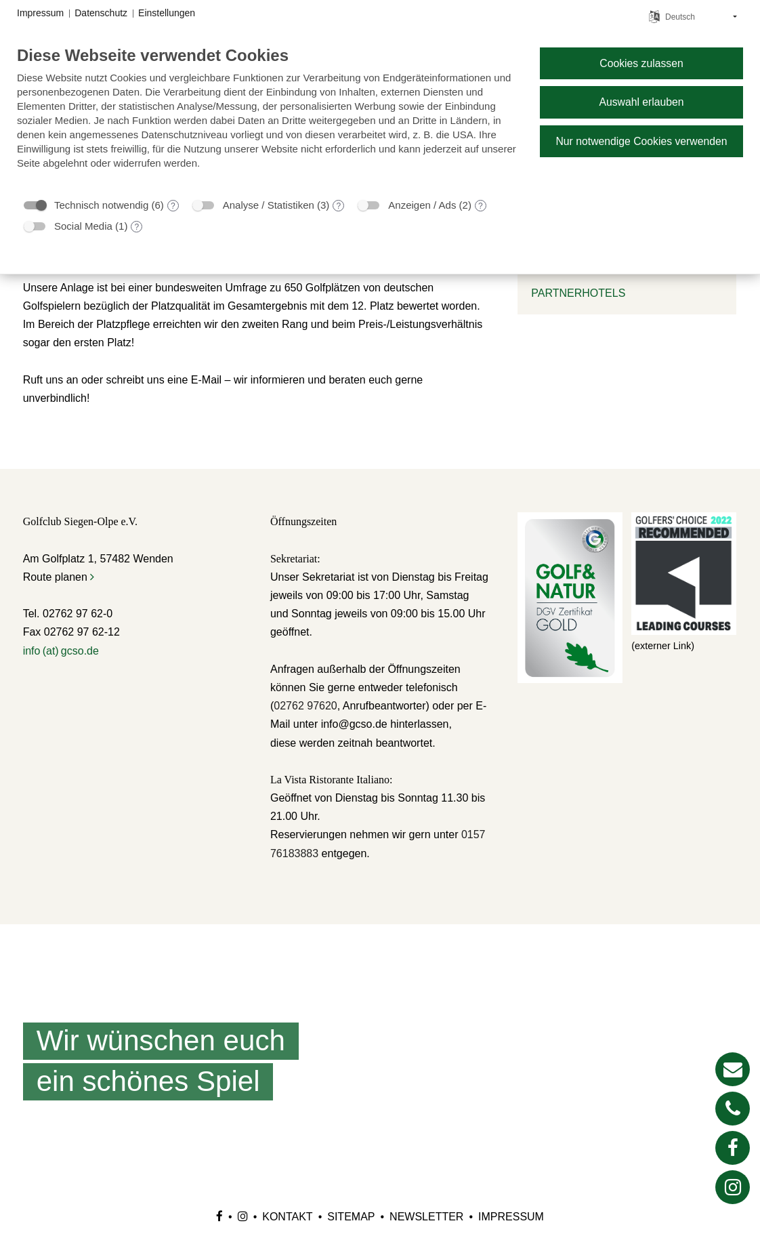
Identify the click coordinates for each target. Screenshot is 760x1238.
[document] (267, 117)
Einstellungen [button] (166, 12)
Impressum (511, 1216)
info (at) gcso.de (61, 651)
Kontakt (287, 1216)
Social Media (83, 226)
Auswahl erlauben (641, 102)
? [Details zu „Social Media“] (137, 227)
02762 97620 (305, 705)
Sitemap (351, 1216)
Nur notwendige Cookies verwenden (641, 141)
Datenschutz (101, 12)
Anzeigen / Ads (422, 205)
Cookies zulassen (641, 63)
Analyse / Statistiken (268, 205)
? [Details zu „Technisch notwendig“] (173, 206)
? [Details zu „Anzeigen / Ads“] (480, 206)
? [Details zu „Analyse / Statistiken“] (339, 206)
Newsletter (426, 1216)
